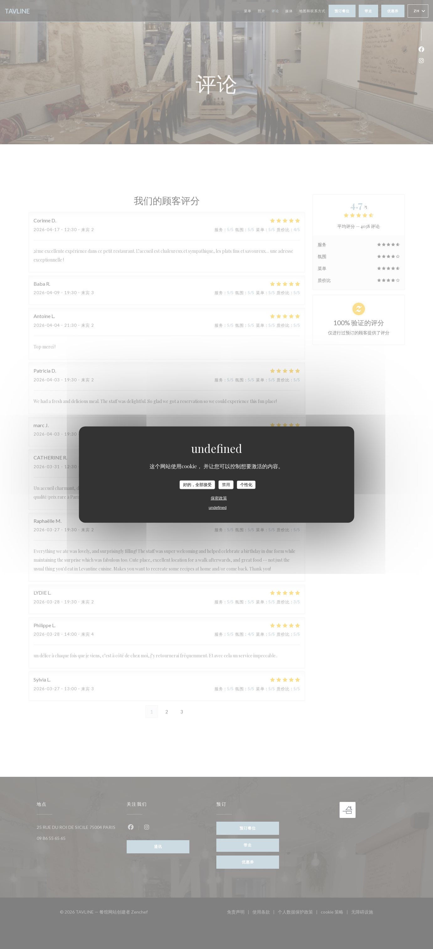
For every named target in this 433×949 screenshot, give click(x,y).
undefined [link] (217, 507)
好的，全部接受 (197, 484)
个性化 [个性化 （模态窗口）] (246, 484)
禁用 (226, 484)
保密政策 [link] (219, 498)
